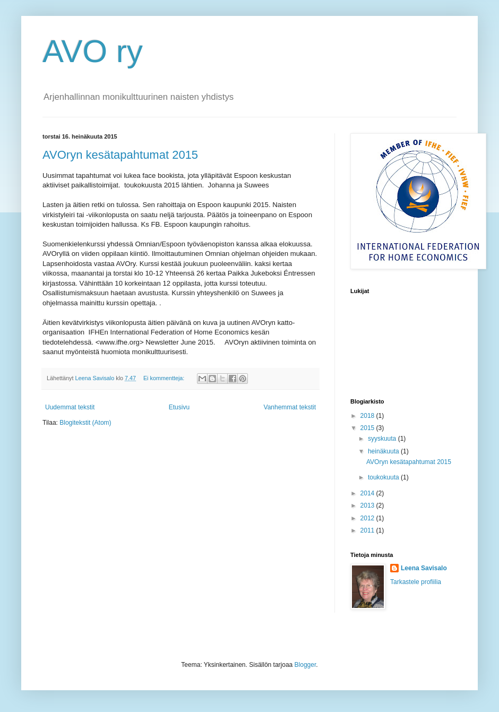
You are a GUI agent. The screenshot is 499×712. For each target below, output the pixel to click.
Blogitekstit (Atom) (85, 422)
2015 (368, 428)
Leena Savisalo (424, 568)
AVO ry (92, 51)
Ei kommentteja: (164, 378)
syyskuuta (383, 438)
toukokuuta (384, 477)
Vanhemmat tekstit (290, 407)
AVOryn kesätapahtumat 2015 (120, 154)
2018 (368, 415)
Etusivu (179, 407)
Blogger (305, 664)
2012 (368, 518)
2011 (368, 530)
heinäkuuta (384, 451)
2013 (368, 505)
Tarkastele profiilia (415, 582)
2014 (368, 493)
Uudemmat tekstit (69, 407)
